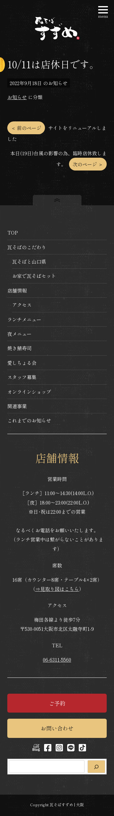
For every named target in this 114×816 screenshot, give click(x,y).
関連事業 (17, 406)
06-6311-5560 (57, 659)
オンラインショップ (29, 391)
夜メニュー (19, 333)
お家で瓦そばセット (34, 275)
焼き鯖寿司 (19, 348)
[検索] (96, 766)
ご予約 (57, 703)
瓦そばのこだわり (26, 247)
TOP (12, 232)
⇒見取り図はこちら (57, 588)
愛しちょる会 (21, 362)
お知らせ (17, 97)
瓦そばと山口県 (29, 261)
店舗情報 (17, 290)
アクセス (22, 304)
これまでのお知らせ (29, 420)
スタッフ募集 (21, 377)
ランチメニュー (24, 319)
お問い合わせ (57, 728)
